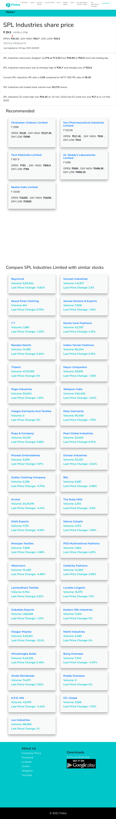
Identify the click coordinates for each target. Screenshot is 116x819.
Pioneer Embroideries (25, 455)
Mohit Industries (74, 631)
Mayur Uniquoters (75, 367)
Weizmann (18, 565)
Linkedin (27, 762)
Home (32, 2)
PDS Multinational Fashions (81, 543)
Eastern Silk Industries (78, 609)
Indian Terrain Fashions (78, 345)
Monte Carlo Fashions (77, 323)
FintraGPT (24, 2)
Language (105, 3)
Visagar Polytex (21, 631)
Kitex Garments (73, 411)
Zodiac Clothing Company (28, 477)
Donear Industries (75, 455)
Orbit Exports (20, 521)
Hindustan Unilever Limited (29, 122)
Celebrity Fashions (75, 565)
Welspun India (72, 389)
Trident (16, 367)
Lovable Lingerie (74, 587)
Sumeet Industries (75, 278)
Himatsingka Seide (23, 653)
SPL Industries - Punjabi (95, 4)
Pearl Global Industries (78, 433)
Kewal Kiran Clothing (25, 301)
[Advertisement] (58, 239)
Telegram (27, 770)
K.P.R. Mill (17, 697)
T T (13, 323)
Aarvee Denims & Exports (80, 301)
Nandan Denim (21, 345)
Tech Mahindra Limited (26, 154)
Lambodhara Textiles (25, 587)
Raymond (17, 278)
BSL (65, 477)
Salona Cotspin (73, 521)
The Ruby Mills (72, 499)
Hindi (72, 2)
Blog (59, 2)
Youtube (27, 775)
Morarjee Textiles (22, 543)
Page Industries (21, 389)
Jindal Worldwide (22, 675)
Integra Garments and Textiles (31, 411)
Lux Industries (20, 719)
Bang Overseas (73, 653)
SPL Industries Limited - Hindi (82, 3)
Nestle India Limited (24, 187)
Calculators (49, 2)
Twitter (26, 766)
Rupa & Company (22, 433)
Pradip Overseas (74, 675)
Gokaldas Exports (22, 609)
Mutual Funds (39, 3)
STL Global (70, 697)
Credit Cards (65, 3)
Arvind (15, 499)
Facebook (27, 757)
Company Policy (31, 753)
